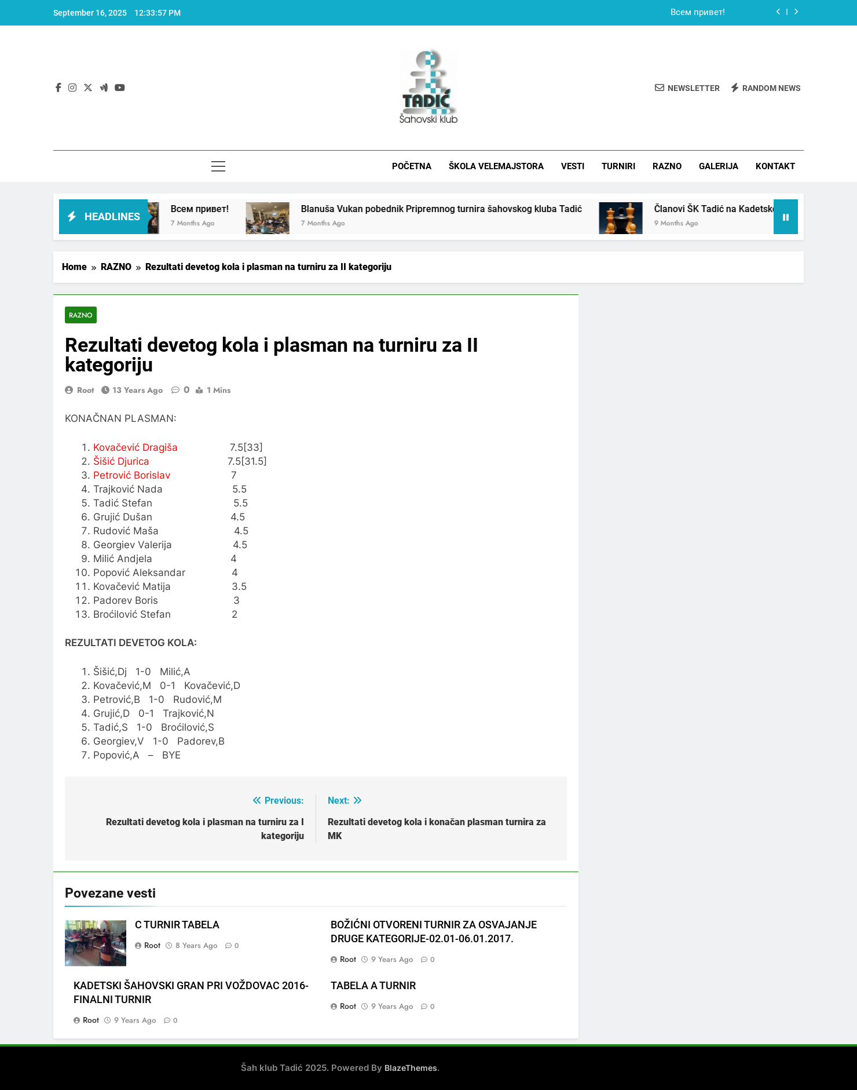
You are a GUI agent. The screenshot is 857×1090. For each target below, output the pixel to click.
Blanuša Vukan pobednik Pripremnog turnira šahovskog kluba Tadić (474, 208)
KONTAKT (775, 166)
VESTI (572, 166)
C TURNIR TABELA (177, 925)
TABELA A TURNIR (373, 985)
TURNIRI (618, 166)
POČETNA (411, 166)
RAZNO (667, 166)
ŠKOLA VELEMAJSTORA (496, 166)
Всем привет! (698, 12)
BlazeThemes (410, 1068)
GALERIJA (718, 166)
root (85, 390)
